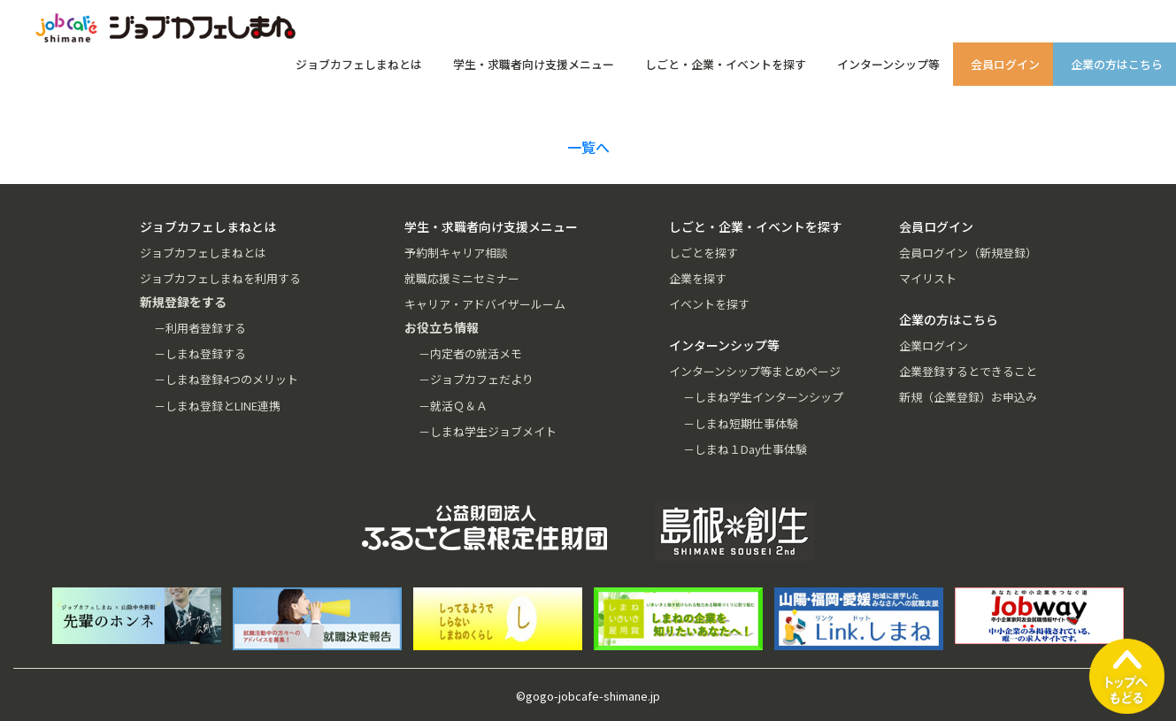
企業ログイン (933, 345)
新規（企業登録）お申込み (968, 396)
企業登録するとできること (968, 371)
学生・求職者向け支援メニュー (533, 64)
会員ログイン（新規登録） (968, 252)
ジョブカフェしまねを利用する (220, 278)
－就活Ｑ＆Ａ (453, 405)
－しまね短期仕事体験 (740, 423)
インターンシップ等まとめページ (755, 371)
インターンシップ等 (888, 64)
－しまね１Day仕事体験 (745, 449)
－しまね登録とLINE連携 (217, 405)
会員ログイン (1005, 64)
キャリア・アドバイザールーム (484, 303)
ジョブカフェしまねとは (359, 64)
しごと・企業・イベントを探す (725, 64)
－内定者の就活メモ (470, 353)
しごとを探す (703, 252)
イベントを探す (709, 303)
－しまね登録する (200, 353)
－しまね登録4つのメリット (226, 379)
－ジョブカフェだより (476, 379)
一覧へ (588, 146)
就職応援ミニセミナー (461, 278)
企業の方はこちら (1117, 64)
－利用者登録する (200, 327)
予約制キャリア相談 (456, 252)
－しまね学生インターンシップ (763, 396)
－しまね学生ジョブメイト (488, 431)
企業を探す (697, 278)
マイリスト (928, 278)
